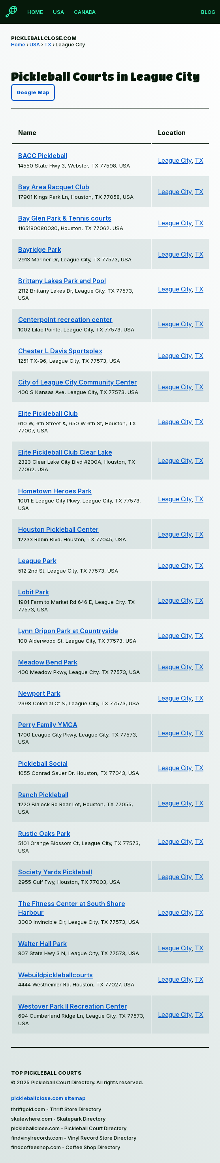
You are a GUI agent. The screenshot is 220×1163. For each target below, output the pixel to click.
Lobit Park (33, 592)
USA (58, 12)
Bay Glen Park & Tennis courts (64, 218)
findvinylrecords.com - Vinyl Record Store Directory (73, 1137)
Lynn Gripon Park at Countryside (68, 631)
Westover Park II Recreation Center (72, 1006)
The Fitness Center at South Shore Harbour (71, 908)
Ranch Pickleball (43, 795)
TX (47, 44)
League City (175, 160)
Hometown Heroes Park (55, 491)
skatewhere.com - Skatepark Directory (58, 1118)
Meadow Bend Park (47, 662)
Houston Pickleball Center (58, 529)
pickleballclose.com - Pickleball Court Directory (68, 1128)
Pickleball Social (43, 763)
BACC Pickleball (42, 156)
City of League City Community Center (77, 382)
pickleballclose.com (44, 38)
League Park (37, 561)
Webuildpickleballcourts (55, 975)
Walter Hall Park (42, 944)
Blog (208, 12)
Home (35, 12)
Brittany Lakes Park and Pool (62, 281)
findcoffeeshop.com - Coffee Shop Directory (65, 1147)
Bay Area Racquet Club (53, 187)
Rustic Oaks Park (44, 834)
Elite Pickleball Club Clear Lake (65, 452)
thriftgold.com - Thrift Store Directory (56, 1109)
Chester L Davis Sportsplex (60, 351)
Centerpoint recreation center (65, 320)
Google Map (33, 92)
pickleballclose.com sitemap (48, 1098)
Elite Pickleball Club (48, 413)
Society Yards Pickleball (55, 872)
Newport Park (39, 693)
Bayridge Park (39, 249)
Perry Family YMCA (47, 725)
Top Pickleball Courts (46, 1073)
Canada (85, 12)
